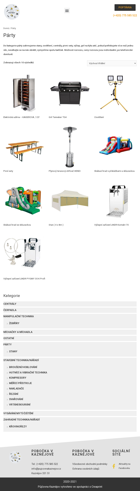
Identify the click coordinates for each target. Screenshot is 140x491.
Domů (6, 28)
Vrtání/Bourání (19, 404)
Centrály (9, 303)
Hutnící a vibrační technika (28, 372)
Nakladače (16, 388)
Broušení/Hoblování (23, 367)
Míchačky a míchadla (17, 332)
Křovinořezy (18, 426)
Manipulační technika (18, 316)
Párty (7, 344)
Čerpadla (9, 310)
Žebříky (14, 323)
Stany (13, 351)
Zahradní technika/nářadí (21, 419)
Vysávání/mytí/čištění (18, 413)
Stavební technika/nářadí (21, 360)
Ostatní (8, 338)
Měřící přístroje (20, 383)
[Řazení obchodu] (112, 63)
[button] (67, 10)
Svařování (16, 399)
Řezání (13, 393)
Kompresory (17, 377)
